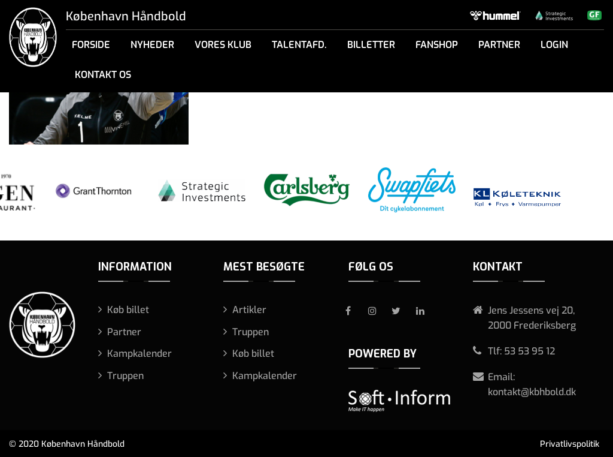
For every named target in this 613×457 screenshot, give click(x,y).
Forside (91, 44)
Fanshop (436, 44)
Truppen (125, 375)
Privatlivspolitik (569, 444)
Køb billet (128, 309)
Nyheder (152, 44)
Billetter (371, 44)
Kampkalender (139, 353)
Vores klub (223, 44)
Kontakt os (103, 74)
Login (554, 44)
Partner (499, 44)
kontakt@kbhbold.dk (532, 392)
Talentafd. (299, 44)
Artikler (249, 309)
